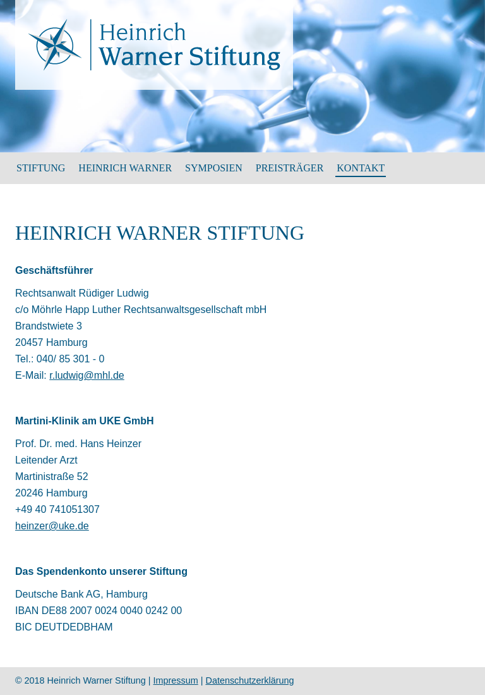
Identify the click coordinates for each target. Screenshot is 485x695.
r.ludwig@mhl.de (86, 375)
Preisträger (290, 168)
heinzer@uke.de (52, 525)
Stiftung (40, 168)
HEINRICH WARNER (125, 168)
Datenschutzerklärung (250, 680)
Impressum (175, 680)
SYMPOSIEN (213, 168)
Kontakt (361, 168)
